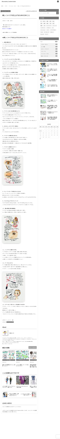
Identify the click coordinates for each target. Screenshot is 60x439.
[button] (55, 1)
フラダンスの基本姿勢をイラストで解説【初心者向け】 (52, 80)
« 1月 (40, 138)
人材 (44, 25)
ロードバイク (49, 25)
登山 (53, 21)
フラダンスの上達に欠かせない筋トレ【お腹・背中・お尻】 (52, 85)
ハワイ (48, 30)
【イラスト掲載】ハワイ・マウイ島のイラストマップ (52, 101)
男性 (41, 23)
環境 (44, 23)
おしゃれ (42, 34)
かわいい (51, 32)
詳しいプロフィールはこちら (7, 343)
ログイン (14, 406)
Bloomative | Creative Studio (9, 1)
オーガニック (46, 32)
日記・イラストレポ (49, 56)
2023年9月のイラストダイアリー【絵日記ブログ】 (52, 112)
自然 (50, 21)
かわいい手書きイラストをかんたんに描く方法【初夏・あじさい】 (52, 70)
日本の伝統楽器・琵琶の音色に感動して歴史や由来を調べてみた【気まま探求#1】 (52, 118)
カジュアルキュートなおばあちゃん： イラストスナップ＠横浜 (52, 64)
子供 (50, 23)
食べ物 (44, 21)
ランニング (54, 25)
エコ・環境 (49, 46)
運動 (47, 21)
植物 (47, 23)
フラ (52, 27)
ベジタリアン (43, 27)
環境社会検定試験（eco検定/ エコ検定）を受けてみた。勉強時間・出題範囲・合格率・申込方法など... (52, 107)
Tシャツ (46, 34)
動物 (41, 25)
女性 (53, 23)
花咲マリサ (5, 20)
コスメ (42, 32)
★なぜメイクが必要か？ (7, 28)
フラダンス (48, 27)
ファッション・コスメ (6, 11)
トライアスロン (53, 30)
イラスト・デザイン (49, 44)
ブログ (48, 41)
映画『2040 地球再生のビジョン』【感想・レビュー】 (52, 95)
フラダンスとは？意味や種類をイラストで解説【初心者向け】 (52, 75)
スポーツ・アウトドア (49, 49)
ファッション (43, 30)
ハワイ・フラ (49, 51)
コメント (9, 319)
